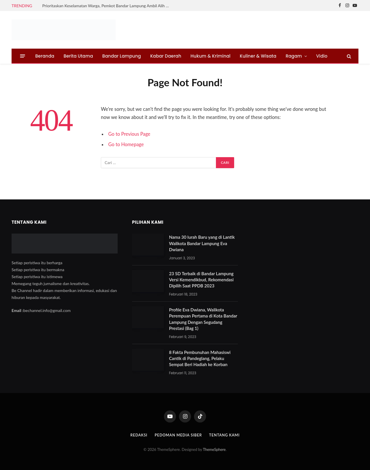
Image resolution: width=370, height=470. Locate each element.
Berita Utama (78, 56)
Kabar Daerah (165, 56)
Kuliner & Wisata (258, 56)
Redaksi (138, 435)
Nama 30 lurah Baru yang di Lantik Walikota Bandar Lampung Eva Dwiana (202, 243)
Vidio (322, 56)
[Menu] (22, 56)
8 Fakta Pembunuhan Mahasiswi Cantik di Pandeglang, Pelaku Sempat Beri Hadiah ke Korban (200, 358)
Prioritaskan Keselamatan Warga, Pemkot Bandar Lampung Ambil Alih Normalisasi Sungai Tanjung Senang (107, 5)
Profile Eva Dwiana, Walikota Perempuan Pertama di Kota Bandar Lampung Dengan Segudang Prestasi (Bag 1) (203, 319)
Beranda (44, 56)
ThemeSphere (214, 449)
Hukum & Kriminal (210, 56)
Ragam (294, 56)
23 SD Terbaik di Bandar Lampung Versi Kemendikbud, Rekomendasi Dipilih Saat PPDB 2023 (201, 280)
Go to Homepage (126, 144)
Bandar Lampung (121, 56)
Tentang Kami (225, 435)
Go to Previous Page (129, 134)
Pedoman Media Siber (178, 435)
